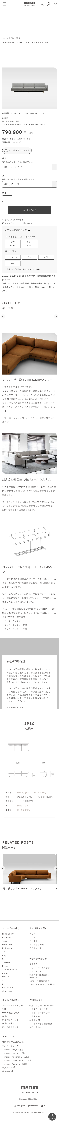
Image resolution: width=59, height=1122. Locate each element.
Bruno (5, 967)
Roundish (7, 938)
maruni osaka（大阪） (15, 1054)
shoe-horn (7, 992)
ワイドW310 (29, 244)
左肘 (46, 258)
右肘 (30, 258)
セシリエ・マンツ (38, 972)
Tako (4, 942)
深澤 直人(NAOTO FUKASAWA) (32, 793)
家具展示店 (7, 1069)
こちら (42, 289)
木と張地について (10, 1028)
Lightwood (7, 949)
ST (3, 981)
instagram (20, 1107)
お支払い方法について (17, 230)
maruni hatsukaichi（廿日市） (19, 1061)
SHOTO (6, 963)
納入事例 (6, 1073)
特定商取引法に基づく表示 (42, 1007)
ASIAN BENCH (9, 971)
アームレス (13, 258)
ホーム (6, 38)
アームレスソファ (13, 622)
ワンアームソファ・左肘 (16, 630)
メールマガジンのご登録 (41, 1025)
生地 (4, 158)
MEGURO (7, 946)
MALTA (5, 978)
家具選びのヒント (10, 1021)
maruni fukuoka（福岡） (16, 1065)
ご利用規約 (35, 1017)
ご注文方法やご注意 (39, 1010)
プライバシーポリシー (40, 1014)
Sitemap (22, 1100)
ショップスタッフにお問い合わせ (18, 223)
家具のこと (7, 1017)
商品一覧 (15, 38)
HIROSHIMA (8, 935)
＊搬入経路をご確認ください (35, 125)
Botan (5, 974)
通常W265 (13, 244)
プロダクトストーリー (12, 1007)
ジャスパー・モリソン (40, 969)
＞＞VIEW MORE (15, 708)
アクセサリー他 (37, 946)
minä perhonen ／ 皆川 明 (42, 985)
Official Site (33, 1100)
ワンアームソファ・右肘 (16, 626)
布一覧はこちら (24, 811)
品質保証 (34, 1021)
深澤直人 (34, 965)
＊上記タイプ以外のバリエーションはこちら (24, 271)
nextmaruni (7, 988)
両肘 (13, 265)
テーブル (34, 942)
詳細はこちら (23, 806)
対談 (4, 1010)
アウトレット (36, 949)
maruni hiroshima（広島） (17, 1058)
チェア (33, 935)
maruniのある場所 (10, 1014)
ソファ (33, 938)
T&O (4, 953)
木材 (4, 176)
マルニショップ (9, 1047)
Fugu (4, 956)
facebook (34, 1107)
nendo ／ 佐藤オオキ (39, 982)
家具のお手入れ (9, 1025)
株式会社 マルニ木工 (12, 1043)
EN (3, 960)
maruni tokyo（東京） (15, 1051)
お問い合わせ (8, 511)
